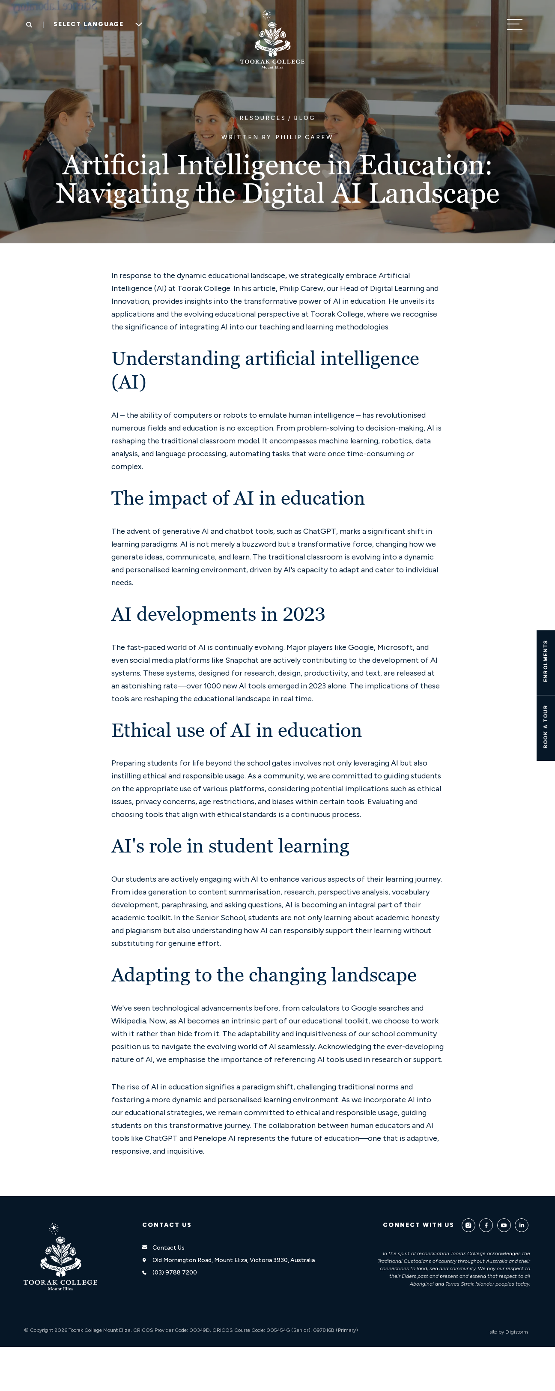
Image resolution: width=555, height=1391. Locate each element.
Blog (305, 118)
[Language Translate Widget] (95, 24)
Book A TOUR (545, 726)
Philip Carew (304, 137)
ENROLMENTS (545, 661)
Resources (262, 118)
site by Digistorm (508, 1332)
